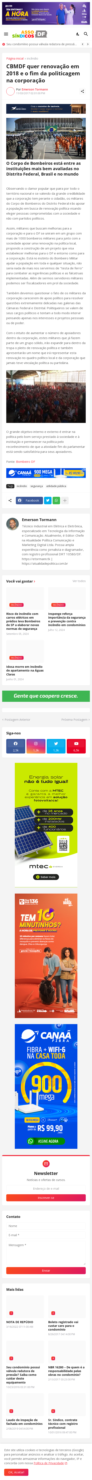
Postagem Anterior (17, 720)
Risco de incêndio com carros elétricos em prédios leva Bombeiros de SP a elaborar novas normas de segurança (23, 621)
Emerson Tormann (39, 519)
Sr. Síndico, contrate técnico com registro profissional (63, 1423)
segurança (36, 486)
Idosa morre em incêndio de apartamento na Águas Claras (25, 670)
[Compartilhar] (82, 91)
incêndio (32, 58)
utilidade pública (56, 486)
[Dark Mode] (78, 34)
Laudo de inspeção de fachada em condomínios (24, 1422)
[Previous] (83, 44)
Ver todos (79, 581)
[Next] (88, 44)
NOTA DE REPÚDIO (19, 1322)
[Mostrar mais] (65, 500)
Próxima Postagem (74, 720)
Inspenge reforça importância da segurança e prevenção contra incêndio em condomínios (67, 619)
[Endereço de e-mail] (46, 1188)
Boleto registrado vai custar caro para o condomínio (63, 1325)
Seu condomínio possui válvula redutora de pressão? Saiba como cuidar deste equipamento (42, 44)
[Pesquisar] (86, 34)
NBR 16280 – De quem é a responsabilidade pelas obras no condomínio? (66, 1371)
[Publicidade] (46, 109)
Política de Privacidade (49, 1463)
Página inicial (15, 58)
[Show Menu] (5, 34)
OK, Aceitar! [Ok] (16, 1472)
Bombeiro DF (25, 461)
